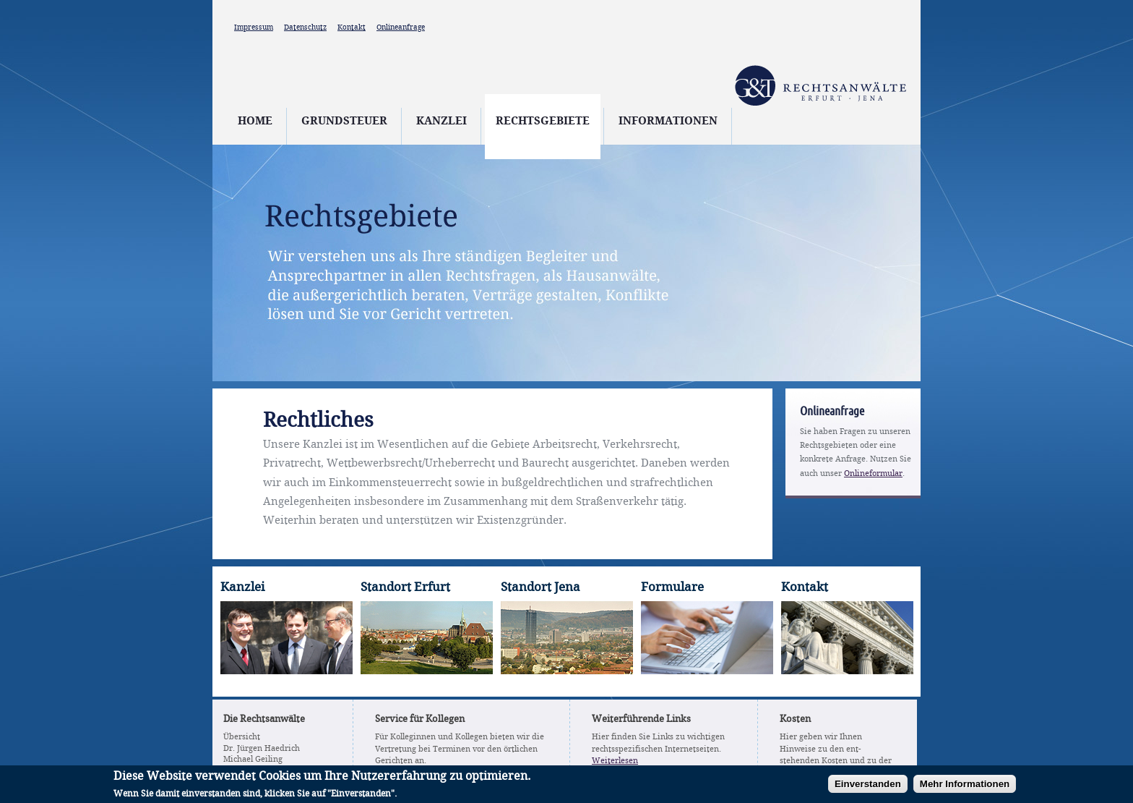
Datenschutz (305, 27)
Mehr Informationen (964, 786)
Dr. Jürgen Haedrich (261, 748)
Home (255, 121)
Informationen (668, 121)
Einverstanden (868, 786)
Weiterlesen (615, 761)
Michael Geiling (253, 759)
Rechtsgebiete (543, 121)
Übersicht (241, 737)
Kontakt (351, 27)
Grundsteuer (344, 121)
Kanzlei (441, 121)
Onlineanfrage (400, 27)
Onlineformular (873, 474)
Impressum (253, 27)
